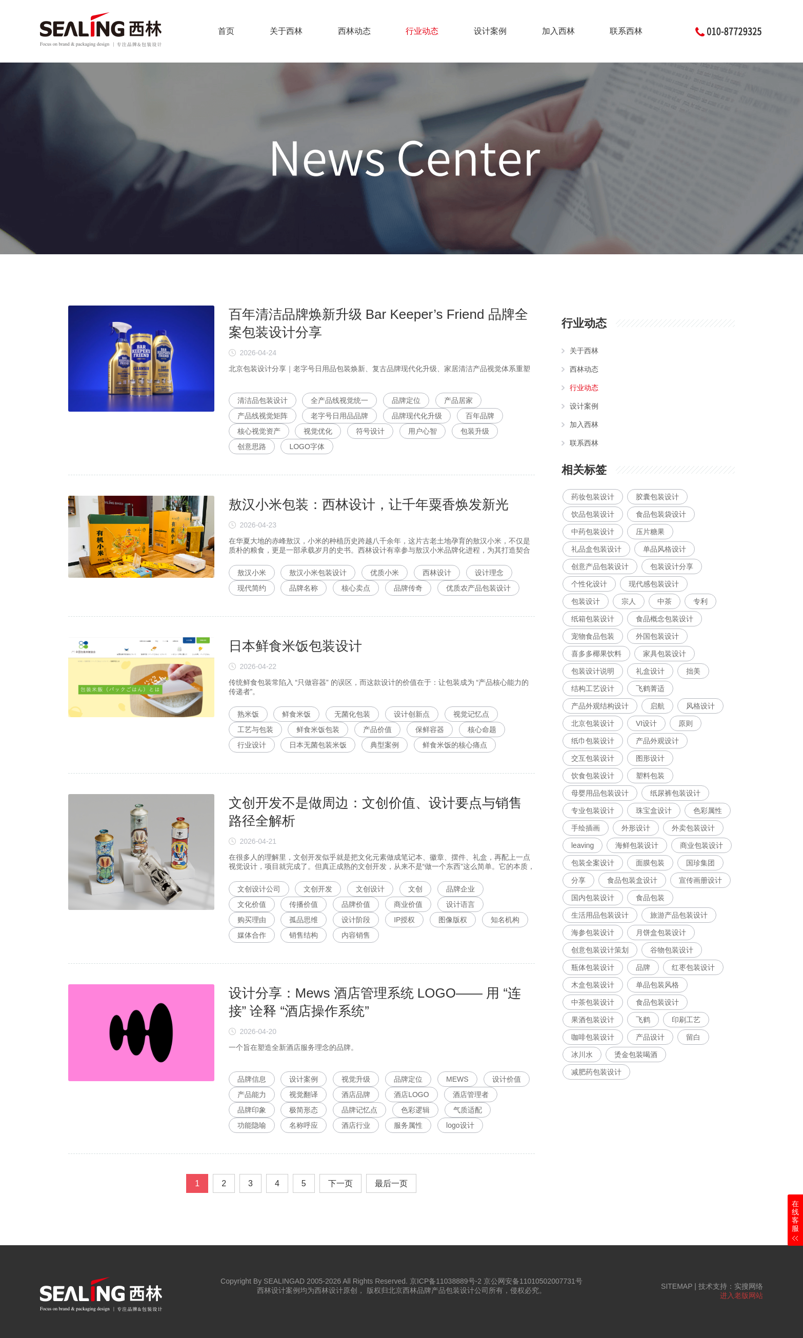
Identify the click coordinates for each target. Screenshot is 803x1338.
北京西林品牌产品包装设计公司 (438, 1290)
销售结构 (303, 935)
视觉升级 (356, 1079)
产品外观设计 (657, 741)
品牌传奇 (408, 588)
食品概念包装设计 (664, 619)
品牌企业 (460, 889)
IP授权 (404, 920)
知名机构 (505, 920)
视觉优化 (318, 431)
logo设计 (460, 1125)
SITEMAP (676, 1286)
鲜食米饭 (296, 714)
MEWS (457, 1079)
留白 (693, 1037)
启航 (657, 706)
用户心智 (422, 431)
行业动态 (422, 31)
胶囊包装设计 (657, 497)
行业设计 (251, 745)
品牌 (643, 967)
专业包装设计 (592, 810)
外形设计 (635, 828)
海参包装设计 (592, 932)
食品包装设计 (657, 1002)
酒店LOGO (411, 1094)
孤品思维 (303, 920)
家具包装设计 (664, 654)
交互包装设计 (592, 758)
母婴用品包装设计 (600, 793)
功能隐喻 (251, 1125)
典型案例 (384, 745)
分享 (578, 880)
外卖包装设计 (693, 828)
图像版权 (452, 920)
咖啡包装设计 (592, 1037)
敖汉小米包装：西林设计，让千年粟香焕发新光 (369, 504)
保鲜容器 (429, 729)
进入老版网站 (741, 1295)
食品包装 (650, 898)
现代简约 (251, 588)
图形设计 (650, 758)
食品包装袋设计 (661, 514)
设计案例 (490, 31)
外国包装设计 (657, 636)
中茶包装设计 (592, 1002)
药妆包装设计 (592, 497)
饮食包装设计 (592, 776)
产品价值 (377, 729)
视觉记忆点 (471, 714)
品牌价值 (356, 904)
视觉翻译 (303, 1094)
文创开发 (318, 889)
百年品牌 (480, 416)
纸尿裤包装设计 (675, 793)
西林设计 (437, 573)
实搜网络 (748, 1286)
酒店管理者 (471, 1094)
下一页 (340, 1183)
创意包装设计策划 (600, 950)
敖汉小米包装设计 (318, 573)
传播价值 (303, 904)
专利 (700, 601)
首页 (226, 31)
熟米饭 (248, 714)
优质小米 (384, 573)
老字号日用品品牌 (339, 416)
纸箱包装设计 (592, 619)
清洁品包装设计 (262, 400)
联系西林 (626, 31)
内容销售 (356, 935)
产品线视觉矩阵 (262, 416)
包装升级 (474, 431)
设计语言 (460, 904)
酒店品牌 (356, 1094)
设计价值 (506, 1079)
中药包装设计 (592, 532)
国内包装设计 (592, 898)
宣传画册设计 (700, 880)
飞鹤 (643, 1020)
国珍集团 (700, 863)
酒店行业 (356, 1125)
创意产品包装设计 (600, 566)
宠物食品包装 (592, 636)
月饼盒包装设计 (661, 932)
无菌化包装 (352, 714)
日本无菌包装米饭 (318, 745)
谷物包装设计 (671, 950)
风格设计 (700, 706)
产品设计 (650, 1037)
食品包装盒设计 (632, 880)
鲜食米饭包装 (317, 729)
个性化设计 (589, 584)
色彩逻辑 (415, 1110)
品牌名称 (303, 588)
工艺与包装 (255, 729)
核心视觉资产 (258, 431)
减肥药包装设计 (596, 1072)
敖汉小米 (251, 573)
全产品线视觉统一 (339, 400)
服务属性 (408, 1125)
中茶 (664, 601)
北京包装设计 (592, 723)
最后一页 (391, 1183)
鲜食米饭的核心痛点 (455, 745)
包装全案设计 (592, 863)
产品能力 (251, 1094)
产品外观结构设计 (600, 706)
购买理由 (251, 920)
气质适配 (467, 1110)
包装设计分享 (671, 566)
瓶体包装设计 (592, 967)
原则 (685, 723)
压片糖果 (650, 532)
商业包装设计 (701, 845)
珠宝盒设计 (654, 810)
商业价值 (408, 904)
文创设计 (370, 889)
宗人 (628, 601)
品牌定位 (406, 400)
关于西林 (286, 31)
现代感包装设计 (654, 584)
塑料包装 (650, 776)
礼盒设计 (650, 671)
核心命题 (482, 729)
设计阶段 (356, 920)
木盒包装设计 (592, 985)
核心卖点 (356, 588)
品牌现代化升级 (417, 416)
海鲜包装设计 (636, 845)
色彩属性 (707, 810)
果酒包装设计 (592, 1020)
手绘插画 (585, 828)
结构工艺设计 (592, 688)
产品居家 (458, 400)
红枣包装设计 (693, 967)
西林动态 (354, 31)
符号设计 (370, 431)
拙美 (693, 671)
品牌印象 (251, 1110)
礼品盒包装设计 (596, 549)
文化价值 (251, 904)
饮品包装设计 (592, 514)
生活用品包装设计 (600, 915)
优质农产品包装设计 (478, 588)
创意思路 (251, 446)
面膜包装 (650, 863)
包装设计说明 (592, 671)
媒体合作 (251, 935)
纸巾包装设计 (592, 741)
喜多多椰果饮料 (596, 654)
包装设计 (585, 601)
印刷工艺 (686, 1020)
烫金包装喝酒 (635, 1054)
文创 (415, 889)
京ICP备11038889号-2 (445, 1281)
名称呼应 (303, 1125)
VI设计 (646, 723)
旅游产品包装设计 (679, 915)
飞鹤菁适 (650, 688)
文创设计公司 (258, 889)
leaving (582, 845)
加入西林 (558, 31)
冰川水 (582, 1054)
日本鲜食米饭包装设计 (295, 646)
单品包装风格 (657, 985)
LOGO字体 (306, 446)
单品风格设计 (664, 549)
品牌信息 (251, 1079)
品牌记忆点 (359, 1110)
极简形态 (303, 1110)
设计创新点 (412, 714)
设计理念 (489, 573)
